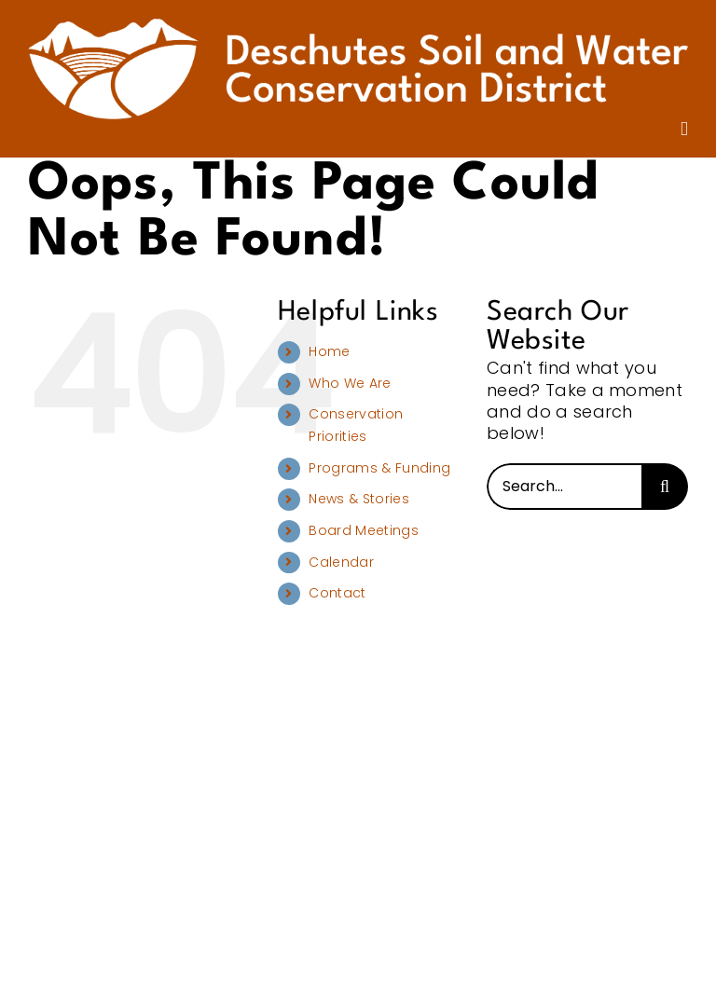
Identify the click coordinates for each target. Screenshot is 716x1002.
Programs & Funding (379, 468)
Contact (337, 592)
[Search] (664, 486)
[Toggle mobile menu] (684, 129)
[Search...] (564, 486)
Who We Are (350, 383)
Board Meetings (364, 530)
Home (329, 351)
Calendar (341, 562)
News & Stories (359, 498)
